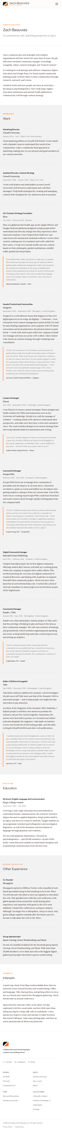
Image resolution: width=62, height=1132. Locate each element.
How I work (37, 1081)
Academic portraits (10, 1100)
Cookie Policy (19, 1127)
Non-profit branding (10, 1096)
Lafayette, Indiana (40, 1096)
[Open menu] (56, 4)
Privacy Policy (7, 1127)
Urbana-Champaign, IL (42, 1100)
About (35, 1085)
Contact (7, 1062)
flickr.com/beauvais (33, 1021)
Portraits (6, 1081)
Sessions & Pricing (39, 1077)
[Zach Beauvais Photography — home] (16, 4)
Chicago (36, 1109)
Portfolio (6, 1077)
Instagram (20, 1062)
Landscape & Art (9, 1085)
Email (31, 1062)
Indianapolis (37, 1105)
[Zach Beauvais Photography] (31, 1044)
